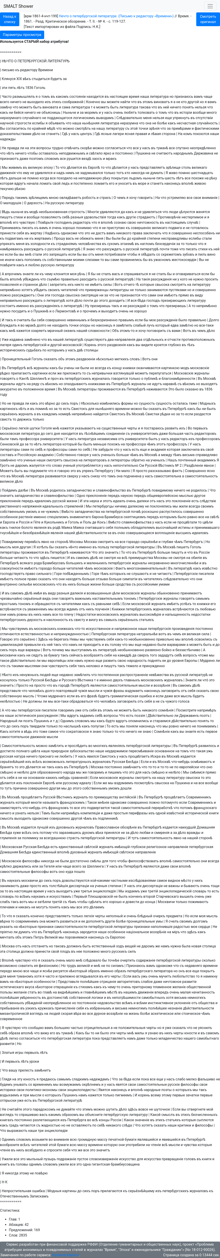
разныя (77, 217)
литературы (119, 290)
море (142, 183)
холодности (40, 244)
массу (102, 1139)
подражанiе (66, 1159)
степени (153, 238)
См (141, 465)
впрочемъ (13, 274)
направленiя (125, 339)
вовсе (143, 1109)
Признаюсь (135, 966)
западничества (87, 511)
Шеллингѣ (38, 378)
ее (164, 660)
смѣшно (6, 772)
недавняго (193, 966)
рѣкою (20, 189)
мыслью (186, 496)
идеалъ (119, 501)
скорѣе (86, 148)
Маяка (66, 527)
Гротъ (5, 465)
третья (86, 891)
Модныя (54, 1191)
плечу (68, 614)
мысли (144, 685)
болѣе (162, 123)
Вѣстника (85, 680)
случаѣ (192, 222)
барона (98, 517)
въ (53, 96)
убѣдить (40, 290)
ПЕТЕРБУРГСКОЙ (32, 61)
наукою (127, 496)
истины (184, 527)
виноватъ (162, 102)
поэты (166, 1090)
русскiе (174, 1084)
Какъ (4, 731)
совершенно (181, 233)
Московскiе (183, 373)
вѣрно (50, 403)
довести (132, 902)
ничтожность (148, 222)
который (162, 325)
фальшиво (206, 1079)
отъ (91, 254)
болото (27, 527)
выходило (35, 102)
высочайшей (166, 527)
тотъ (120, 173)
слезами (92, 260)
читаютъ (21, 558)
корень (144, 1095)
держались (22, 866)
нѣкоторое (43, 987)
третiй (153, 891)
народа (69, 772)
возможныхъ (54, 762)
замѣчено (32, 339)
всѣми (142, 1003)
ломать (46, 183)
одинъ (17, 345)
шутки (35, 428)
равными (103, 604)
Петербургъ (193, 542)
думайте (68, 1109)
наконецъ (172, 183)
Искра (156, 756)
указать (6, 927)
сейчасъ (76, 655)
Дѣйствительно (160, 715)
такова (145, 107)
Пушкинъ (41, 721)
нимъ (69, 173)
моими (78, 260)
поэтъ (204, 715)
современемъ (26, 921)
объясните (94, 1115)
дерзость (35, 203)
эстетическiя (25, 715)
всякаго (26, 563)
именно (22, 306)
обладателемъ (143, 527)
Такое (92, 802)
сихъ (65, 403)
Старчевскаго (167, 896)
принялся (112, 833)
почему (58, 650)
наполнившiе (161, 927)
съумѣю (53, 279)
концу (117, 368)
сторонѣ (62, 542)
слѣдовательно (176, 579)
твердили (38, 726)
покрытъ (207, 971)
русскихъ (119, 951)
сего (49, 433)
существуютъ (95, 339)
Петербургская (103, 634)
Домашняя (206, 827)
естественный (103, 946)
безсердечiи (165, 244)
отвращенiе (63, 987)
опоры (84, 325)
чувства (190, 1145)
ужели (64, 1164)
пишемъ (115, 772)
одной (160, 813)
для (91, 409)
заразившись (70, 833)
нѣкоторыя (24, 982)
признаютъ (9, 159)
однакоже (69, 233)
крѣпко (6, 866)
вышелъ (187, 896)
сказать (155, 409)
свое (197, 198)
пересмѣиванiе (141, 751)
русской (54, 249)
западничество (79, 490)
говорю (63, 471)
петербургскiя (159, 629)
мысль (5, 547)
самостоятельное (14, 737)
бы (123, 238)
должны (35, 701)
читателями (71, 604)
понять (188, 107)
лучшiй (42, 827)
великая (193, 634)
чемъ (121, 198)
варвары (33, 650)
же (59, 373)
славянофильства (136, 522)
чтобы (32, 153)
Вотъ (119, 284)
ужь (209, 751)
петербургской (118, 511)
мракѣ (30, 325)
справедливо (206, 455)
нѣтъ (10, 153)
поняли (132, 726)
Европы (190, 660)
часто (50, 976)
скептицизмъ (135, 517)
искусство (127, 1159)
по (29, 128)
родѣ (57, 527)
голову (115, 645)
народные (152, 1090)
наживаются (157, 389)
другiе (131, 217)
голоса (183, 701)
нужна (175, 946)
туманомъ (24, 976)
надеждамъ (99, 1079)
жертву (36, 233)
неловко (93, 666)
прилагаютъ (21, 373)
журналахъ (101, 378)
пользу (103, 547)
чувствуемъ (18, 629)
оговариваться (188, 274)
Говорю (6, 639)
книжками (96, 384)
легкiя (23, 428)
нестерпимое (193, 217)
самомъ (82, 558)
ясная (130, 134)
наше (45, 751)
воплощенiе (165, 533)
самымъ (203, 598)
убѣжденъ (31, 279)
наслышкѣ (72, 726)
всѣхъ (37, 762)
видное (174, 880)
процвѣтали (187, 522)
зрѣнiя (154, 128)
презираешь (100, 306)
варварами (176, 645)
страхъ (105, 198)
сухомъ (113, 244)
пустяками (177, 290)
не (24, 102)
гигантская (101, 1164)
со (158, 254)
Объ (115, 331)
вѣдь (28, 731)
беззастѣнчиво (187, 650)
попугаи (97, 726)
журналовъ (162, 609)
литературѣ (71, 249)
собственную (11, 696)
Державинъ (189, 715)
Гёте (36, 522)
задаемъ (86, 715)
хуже (17, 833)
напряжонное (125, 629)
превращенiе (172, 1159)
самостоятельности (70, 927)
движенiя (8, 173)
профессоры (57, 449)
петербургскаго (140, 971)
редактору (28, 70)
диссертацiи (79, 886)
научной (7, 123)
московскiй (72, 345)
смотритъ (106, 542)
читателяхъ (153, 579)
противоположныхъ (198, 339)
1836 (29, 88)
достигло (7, 751)
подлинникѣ (108, 818)
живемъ (15, 167)
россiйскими (147, 584)
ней (166, 107)
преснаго (46, 756)
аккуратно (8, 389)
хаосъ (97, 159)
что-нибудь (180, 762)
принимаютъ (191, 593)
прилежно (66, 976)
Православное (107, 827)
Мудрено (207, 660)
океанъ (70, 331)
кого (183, 279)
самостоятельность (201, 476)
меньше (100, 444)
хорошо (68, 228)
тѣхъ (190, 345)
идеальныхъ (52, 506)
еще (168, 118)
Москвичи (166, 902)
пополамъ (32, 260)
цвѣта (35, 751)
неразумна (129, 123)
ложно (5, 295)
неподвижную (90, 178)
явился (93, 756)
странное (30, 284)
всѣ (30, 368)
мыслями (33, 666)
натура (19, 756)
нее (79, 951)
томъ (45, 96)
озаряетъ (39, 331)
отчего (129, 284)
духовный (78, 852)
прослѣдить (77, 746)
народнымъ (183, 153)
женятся (203, 212)
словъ (135, 359)
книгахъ (6, 1120)
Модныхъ (208, 403)
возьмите (40, 1139)
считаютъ (164, 153)
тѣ (137, 284)
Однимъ (67, 721)
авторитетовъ (128, 982)
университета (51, 439)
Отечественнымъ (14, 1196)
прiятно (6, 932)
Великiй (51, 937)
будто (110, 721)
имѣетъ (96, 284)
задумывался (91, 173)
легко (13, 1038)
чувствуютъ (58, 666)
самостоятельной (136, 808)
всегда (100, 368)
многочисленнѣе (184, 563)
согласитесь (16, 128)
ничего (16, 102)
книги (214, 813)
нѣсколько (105, 359)
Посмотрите (186, 710)
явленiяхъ (116, 746)
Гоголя (46, 428)
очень (118, 112)
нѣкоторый (78, 971)
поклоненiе (181, 501)
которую (111, 1145)
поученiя (102, 609)
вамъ (198, 96)
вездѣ (86, 159)
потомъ (186, 808)
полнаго (23, 751)
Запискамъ (39, 1196)
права (137, 233)
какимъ (54, 1115)
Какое (129, 1120)
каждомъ (49, 414)
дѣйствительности (91, 533)
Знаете (190, 680)
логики (97, 997)
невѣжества (159, 675)
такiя (146, 279)
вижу (44, 1033)
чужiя (82, 691)
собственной (80, 997)
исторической (196, 813)
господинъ (63, 222)
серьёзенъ (9, 414)
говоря (83, 455)
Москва (90, 542)
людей (45, 675)
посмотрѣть (144, 783)
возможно (8, 966)
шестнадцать (202, 173)
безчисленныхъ (204, 1115)
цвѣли (207, 522)
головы (22, 1164)
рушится (74, 159)
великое (7, 481)
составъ (7, 455)
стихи (18, 217)
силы (107, 284)
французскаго (205, 808)
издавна (17, 339)
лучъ (150, 325)
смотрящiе (89, 295)
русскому (70, 783)
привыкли (32, 645)
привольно (165, 639)
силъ (132, 951)
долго (41, 325)
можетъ (25, 107)
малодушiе (12, 203)
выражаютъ (17, 1131)
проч (55, 378)
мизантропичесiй (14, 1013)
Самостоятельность (18, 746)
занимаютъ (9, 886)
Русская (118, 762)
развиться (68, 921)
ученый (69, 465)
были (116, 238)
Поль (87, 522)
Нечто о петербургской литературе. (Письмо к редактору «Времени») (116, 16)
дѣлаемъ (96, 907)
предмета (174, 916)
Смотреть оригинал (208, 19)
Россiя (24, 522)
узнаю (153, 1033)
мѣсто (186, 880)
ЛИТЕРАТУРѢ (58, 61)
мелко (191, 1079)
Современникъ (198, 797)
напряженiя (32, 506)
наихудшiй (187, 827)
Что (213, 490)
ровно (174, 726)
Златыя (8, 1052)
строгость (76, 212)
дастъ (100, 233)
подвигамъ (14, 238)
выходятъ (209, 384)
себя (20, 233)
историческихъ (12, 350)
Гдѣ (64, 134)
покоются (201, 134)
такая (200, 751)
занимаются (157, 290)
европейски (189, 767)
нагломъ (147, 244)
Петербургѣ (16, 368)
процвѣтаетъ (138, 756)
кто (184, 102)
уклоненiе (182, 1003)
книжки (129, 368)
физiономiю (48, 966)
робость (89, 198)
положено (91, 951)
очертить (127, 960)
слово (57, 465)
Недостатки (86, 614)
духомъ (88, 833)
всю (73, 1139)
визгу (93, 620)
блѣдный (144, 916)
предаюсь (47, 1079)
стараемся (161, 721)
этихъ (56, 102)
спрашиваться (136, 274)
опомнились (138, 721)
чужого (171, 701)
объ (61, 359)
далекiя (76, 593)
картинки (40, 373)
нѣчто (73, 547)
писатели (206, 574)
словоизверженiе (103, 1159)
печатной (116, 1139)
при (26, 1095)
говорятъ (7, 378)
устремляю (176, 198)
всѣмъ (25, 896)
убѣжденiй (33, 1003)
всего (4, 102)
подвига (175, 228)
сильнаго (44, 574)
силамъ (117, 966)
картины (69, 1191)
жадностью (50, 1125)
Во (190, 428)
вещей (130, 946)
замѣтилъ (124, 325)
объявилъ (56, 123)
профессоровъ (207, 439)
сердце (204, 927)
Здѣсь (43, 639)
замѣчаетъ (132, 767)
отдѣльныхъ (153, 339)
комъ (187, 134)
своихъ (54, 290)
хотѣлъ (42, 547)
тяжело (132, 666)
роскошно (150, 511)
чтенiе (156, 1145)
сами (115, 260)
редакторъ (82, 222)
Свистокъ (79, 409)
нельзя (200, 107)
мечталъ (7, 937)
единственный (71, 847)
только (109, 173)
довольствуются (75, 880)
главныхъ (132, 680)
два (110, 339)
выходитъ (109, 311)
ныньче (149, 178)
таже (193, 403)
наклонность (57, 620)
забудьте (105, 449)
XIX (19, 79)
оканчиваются (148, 368)
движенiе (38, 737)
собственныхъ (12, 1003)
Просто (22, 685)
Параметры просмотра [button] (22, 35)
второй (149, 896)
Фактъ (120, 568)
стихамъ (86, 987)
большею (62, 1028)
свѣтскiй (91, 847)
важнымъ (83, 598)
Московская (12, 847)
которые (147, 284)
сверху (72, 476)
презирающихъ (173, 300)
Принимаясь (10, 228)
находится (95, 96)
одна (87, 1164)
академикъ (206, 460)
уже (78, 710)
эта (86, 501)
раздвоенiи (85, 359)
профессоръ (176, 444)
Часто (7, 96)
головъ (190, 1159)
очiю (121, 533)
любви (145, 833)
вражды (193, 833)
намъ (11, 614)
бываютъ (191, 886)
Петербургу (104, 471)
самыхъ (110, 620)
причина (20, 788)
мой (209, 1109)
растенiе (26, 517)
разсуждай (137, 306)
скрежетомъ (171, 254)
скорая (67, 1013)
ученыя (101, 886)
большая (176, 433)
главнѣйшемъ (95, 992)
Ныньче (69, 112)
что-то (80, 629)
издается (188, 756)
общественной (198, 987)
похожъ (113, 444)
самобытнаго (208, 1038)
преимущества (140, 558)
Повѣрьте (46, 222)
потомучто (169, 802)
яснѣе (47, 971)
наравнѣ (170, 384)
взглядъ (36, 1013)
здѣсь (45, 558)
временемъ (42, 1084)
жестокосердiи (184, 260)
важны (174, 886)
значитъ (7, 496)
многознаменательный (146, 568)
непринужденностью (71, 634)
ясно (211, 471)
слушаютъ (140, 574)
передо (6, 971)
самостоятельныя (122, 685)
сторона (168, 134)
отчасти (173, 339)
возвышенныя (99, 593)
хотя (69, 300)
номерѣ (64, 414)
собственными (59, 260)
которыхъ (117, 574)
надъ (60, 173)
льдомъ (135, 178)
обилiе (196, 558)
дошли (125, 788)
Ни (118, 471)
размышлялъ (23, 96)
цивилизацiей (11, 645)
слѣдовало (92, 960)
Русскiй (151, 465)
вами (176, 331)
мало (125, 471)
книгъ (5, 1164)
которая (6, 183)
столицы (91, 350)
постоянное (86, 1003)
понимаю (83, 228)
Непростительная (16, 1191)
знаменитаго (80, 517)
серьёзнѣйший (12, 762)
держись (24, 419)
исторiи (185, 112)
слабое (147, 982)
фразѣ (92, 696)
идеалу (85, 783)
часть (189, 433)
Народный (8, 721)
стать (32, 992)
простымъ (8, 604)
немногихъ (196, 997)
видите (147, 345)
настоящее (119, 96)
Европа (9, 522)
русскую (57, 203)
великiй (83, 966)
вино (211, 254)
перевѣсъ (32, 542)
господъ (153, 300)
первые (178, 1095)
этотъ (161, 444)
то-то (152, 767)
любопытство (183, 976)
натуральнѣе (147, 634)
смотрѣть (83, 128)
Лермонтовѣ (65, 311)
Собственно (66, 455)
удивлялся (44, 173)
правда (13, 148)
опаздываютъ (75, 384)
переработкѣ (162, 808)
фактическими (207, 128)
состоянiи (77, 96)
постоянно (124, 153)
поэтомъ (36, 159)
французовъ (58, 808)
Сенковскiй (9, 444)
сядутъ (37, 655)
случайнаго (31, 118)
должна (27, 951)
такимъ (21, 198)
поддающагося (59, 118)
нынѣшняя (90, 123)
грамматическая (124, 696)
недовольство (109, 1003)
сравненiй (79, 778)
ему (26, 173)
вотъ (162, 634)
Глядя (6, 1079)
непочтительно (125, 465)
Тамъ (45, 813)
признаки (46, 927)
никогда (138, 173)
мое (152, 320)
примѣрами (181, 128)
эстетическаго (12, 987)
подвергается (98, 808)
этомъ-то (127, 331)
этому (166, 1095)
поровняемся (76, 937)
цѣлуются (187, 212)
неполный (114, 916)
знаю (90, 249)
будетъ (56, 79)
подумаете (38, 471)
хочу (133, 198)
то (103, 167)
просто (141, 471)
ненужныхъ (29, 675)
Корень (90, 345)
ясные (106, 134)
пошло (79, 872)
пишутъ (6, 217)
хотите (14, 731)
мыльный (34, 1159)
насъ (108, 112)
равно (192, 517)
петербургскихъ (78, 378)
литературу (115, 128)
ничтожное (172, 982)
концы (104, 1120)
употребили (135, 1145)
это (87, 233)
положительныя (131, 1028)
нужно (198, 279)
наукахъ (14, 880)
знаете (28, 274)
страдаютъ (146, 217)
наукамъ (38, 896)
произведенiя (183, 629)
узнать (20, 813)
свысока (162, 284)
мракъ (111, 159)
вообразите (9, 1145)
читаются (28, 1125)
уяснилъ (205, 1028)
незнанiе (175, 1008)
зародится (88, 932)
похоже (197, 178)
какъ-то (121, 639)
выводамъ (105, 118)
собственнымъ (12, 511)
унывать (20, 1084)
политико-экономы (41, 1090)
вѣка (99, 833)
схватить (25, 966)
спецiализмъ (58, 517)
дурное (100, 1013)
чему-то (113, 987)
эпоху (48, 167)
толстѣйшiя (58, 886)
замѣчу (6, 107)
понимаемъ (206, 726)
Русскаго (69, 680)
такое (4, 660)
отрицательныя (97, 1028)
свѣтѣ (214, 517)
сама (66, 107)
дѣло (36, 134)
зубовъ (188, 254)
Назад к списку (9, 19)
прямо (183, 295)
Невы (74, 639)
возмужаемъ (70, 1084)
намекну (210, 976)
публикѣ (151, 378)
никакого (123, 233)
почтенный (187, 460)
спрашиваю (29, 1115)
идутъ (21, 384)
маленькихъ (97, 563)
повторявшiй (66, 691)
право (30, 574)
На (180, 134)
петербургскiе (119, 563)
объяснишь (51, 112)
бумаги (131, 1139)
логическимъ (84, 118)
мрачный (55, 331)
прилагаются (111, 1191)
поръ (74, 403)
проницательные (141, 921)
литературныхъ (78, 762)
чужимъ (52, 511)
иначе (10, 260)
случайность (207, 123)
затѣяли (44, 902)
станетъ (52, 134)
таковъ (60, 946)
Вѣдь (6, 212)
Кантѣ (24, 378)
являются (98, 685)
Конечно (93, 102)
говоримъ (66, 710)
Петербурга (76, 1120)
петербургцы (103, 506)
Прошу (59, 238)
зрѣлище (173, 167)
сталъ (106, 274)
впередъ (162, 992)
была (186, 946)
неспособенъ (204, 233)
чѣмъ (151, 444)
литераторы (87, 389)
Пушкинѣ (41, 311)
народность (137, 660)
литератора (52, 444)
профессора (29, 439)
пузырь (50, 1159)
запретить (58, 284)
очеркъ (159, 916)
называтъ (51, 802)
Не (4, 148)
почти (164, 249)
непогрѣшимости (126, 997)
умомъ (31, 511)
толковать (146, 112)
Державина (203, 153)
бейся (19, 112)
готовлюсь (199, 228)
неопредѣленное (57, 1003)
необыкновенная (53, 212)
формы (127, 403)
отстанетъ (39, 946)
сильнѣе (25, 584)
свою (131, 222)
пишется (57, 558)
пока (96, 1038)
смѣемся (197, 772)
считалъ (23, 320)
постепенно (83, 183)
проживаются (109, 389)
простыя (120, 813)
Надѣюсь (52, 233)
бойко (167, 650)
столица (209, 946)
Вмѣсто (67, 511)
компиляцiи (90, 813)
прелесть (26, 1070)
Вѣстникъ (166, 465)
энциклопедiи (55, 1131)
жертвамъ (42, 238)
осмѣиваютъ (201, 762)
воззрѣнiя (162, 685)
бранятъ (7, 767)
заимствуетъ (11, 808)
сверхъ (143, 655)
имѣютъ (170, 295)
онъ (35, 833)
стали (207, 238)
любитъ (65, 756)
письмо (8, 70)
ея (184, 634)
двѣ (80, 350)
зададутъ (165, 655)
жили (183, 506)
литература (159, 96)
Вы (2, 128)
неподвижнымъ (72, 153)
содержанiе (145, 960)
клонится (61, 274)
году (3, 394)
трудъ (71, 966)
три (41, 1131)
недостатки (200, 614)
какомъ (62, 96)
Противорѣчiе (169, 217)
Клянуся (9, 79)
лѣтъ (20, 88)
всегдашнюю (55, 838)
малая (185, 992)
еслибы (38, 123)
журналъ (25, 414)
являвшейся (147, 1139)
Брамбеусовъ (54, 563)
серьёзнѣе (149, 542)
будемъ (6, 1084)
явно (45, 542)
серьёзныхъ (128, 620)
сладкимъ (80, 1079)
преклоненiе (96, 496)
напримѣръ (206, 710)
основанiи (36, 778)
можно (68, 128)
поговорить (156, 331)
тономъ (130, 598)
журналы (41, 368)
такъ (115, 306)
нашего (190, 1038)
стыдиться (41, 79)
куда (69, 872)
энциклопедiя (104, 891)
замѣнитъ (42, 1070)
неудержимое (116, 751)
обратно (138, 460)
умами (164, 584)
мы (175, 506)
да (123, 212)
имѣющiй (122, 847)
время (134, 96)
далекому (136, 506)
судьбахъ (34, 350)
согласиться (115, 148)
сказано (191, 389)
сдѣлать (95, 902)
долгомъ (200, 921)
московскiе (199, 368)
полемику (30, 838)
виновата (50, 107)
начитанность (203, 992)
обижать (87, 238)
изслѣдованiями (142, 880)
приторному (142, 987)
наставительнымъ (107, 598)
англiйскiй (127, 797)
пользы (6, 992)
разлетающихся (46, 1120)
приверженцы (97, 290)
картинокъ (9, 409)
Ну (87, 306)
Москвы (76, 542)
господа (57, 295)
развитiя (7, 1044)
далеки (143, 501)
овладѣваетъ (70, 198)
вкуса (29, 987)
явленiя (40, 527)
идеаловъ (200, 533)
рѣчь (81, 274)
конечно (37, 916)
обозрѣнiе (128, 827)
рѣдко (5, 373)
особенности (44, 982)
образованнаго (49, 772)
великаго (199, 167)
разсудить (88, 279)
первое (211, 731)
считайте (14, 1109)
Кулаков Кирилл (65, 1255)
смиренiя (162, 833)
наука (94, 501)
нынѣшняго (104, 409)
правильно (70, 279)
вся (134, 300)
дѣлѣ (94, 558)
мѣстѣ (112, 992)
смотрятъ (178, 284)
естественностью (35, 634)
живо (173, 173)
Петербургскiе (186, 574)
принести (8, 233)
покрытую (119, 178)
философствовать (143, 861)
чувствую (27, 222)
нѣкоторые (28, 927)
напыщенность (177, 614)
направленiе (177, 847)
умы (159, 921)
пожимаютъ (198, 902)
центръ (86, 134)
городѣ (64, 685)
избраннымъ (100, 1008)
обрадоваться (81, 701)
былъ (4, 279)
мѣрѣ (51, 128)
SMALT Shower (18, 6)
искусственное (98, 629)
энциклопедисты (81, 1090)
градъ (14, 1125)
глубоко (174, 345)
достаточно (79, 861)
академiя (158, 449)
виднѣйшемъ (68, 992)
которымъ (55, 350)
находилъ (60, 325)
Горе (58, 574)
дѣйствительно (23, 660)
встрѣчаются (11, 609)
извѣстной (175, 813)
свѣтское (126, 852)
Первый (80, 896)
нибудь (64, 778)
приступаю (116, 228)
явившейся (171, 1139)
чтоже (203, 655)
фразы (118, 691)
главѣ (47, 992)
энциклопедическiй (175, 891)
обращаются (44, 604)
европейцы (57, 660)
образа (14, 1033)
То (57, 167)
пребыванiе (9, 1008)
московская (10, 433)
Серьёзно (10, 428)
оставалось (48, 153)
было (182, 320)
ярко (107, 153)
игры (19, 1052)
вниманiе (210, 198)
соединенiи (115, 433)
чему (49, 274)
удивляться (152, 212)
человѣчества (89, 244)
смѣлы (95, 861)
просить (211, 279)
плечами (7, 907)
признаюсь (183, 96)
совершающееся (140, 533)
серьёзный (32, 598)
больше (122, 455)
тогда (111, 217)
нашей (82, 331)
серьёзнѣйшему (141, 1191)
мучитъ (165, 976)
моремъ (91, 112)
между (166, 455)
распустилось (170, 511)
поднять (154, 660)
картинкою (170, 368)
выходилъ (22, 818)
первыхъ (200, 428)
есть (66, 409)
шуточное (162, 1109)
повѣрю (41, 1173)
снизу (95, 476)
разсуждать (34, 249)
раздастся (202, 414)
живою (200, 183)
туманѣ (162, 148)
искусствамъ (60, 896)
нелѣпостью (10, 701)
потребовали (115, 254)
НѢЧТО (7, 61)
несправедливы (174, 238)
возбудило (34, 1150)
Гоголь (39, 88)
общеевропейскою (162, 496)
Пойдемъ (9, 490)
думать (24, 932)
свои (174, 866)
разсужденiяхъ (47, 306)
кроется (160, 345)
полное (20, 579)
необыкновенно (142, 639)
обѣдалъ (148, 254)
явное (209, 465)
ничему (121, 506)
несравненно (159, 563)
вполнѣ (187, 183)
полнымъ (122, 527)
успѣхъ (186, 604)
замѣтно (186, 325)
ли (22, 148)
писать (27, 228)
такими (17, 666)
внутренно (9, 584)
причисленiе (65, 1008)
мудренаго (57, 696)
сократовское (77, 731)
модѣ (33, 212)
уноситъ (125, 183)
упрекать (7, 244)
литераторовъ (95, 460)
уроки (34, 1061)
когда (44, 178)
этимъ (87, 1109)
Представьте (68, 982)
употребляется (88, 465)
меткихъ (122, 359)
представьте (10, 691)
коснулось (8, 680)
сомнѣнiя (165, 710)
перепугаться (160, 373)
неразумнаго (11, 118)
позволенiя (9, 284)
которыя (189, 1120)
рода (38, 563)
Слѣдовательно (129, 118)
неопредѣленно (203, 148)
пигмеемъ (123, 1095)
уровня (178, 660)
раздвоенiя (116, 345)
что (134, 102)
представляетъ (152, 167)
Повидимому (13, 542)
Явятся (104, 1090)
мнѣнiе (103, 802)
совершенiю (141, 228)
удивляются (110, 212)
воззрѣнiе (158, 932)
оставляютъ (81, 1125)
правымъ (126, 320)
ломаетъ (101, 183)
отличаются (10, 634)
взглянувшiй (123, 373)
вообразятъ (93, 655)
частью (77, 1028)
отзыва (102, 579)
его (111, 183)
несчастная (186, 123)
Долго (214, 320)
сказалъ (50, 359)
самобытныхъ (153, 997)
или (70, 660)
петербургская (201, 847)
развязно (153, 650)
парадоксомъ (44, 1109)
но (172, 96)
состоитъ (7, 306)
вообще (199, 112)
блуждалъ (8, 325)
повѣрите (8, 265)
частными (119, 880)
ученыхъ (108, 455)
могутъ (42, 907)
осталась (180, 403)
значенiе (142, 1120)
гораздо (133, 542)
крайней (39, 128)
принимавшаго (207, 527)
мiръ (176, 932)
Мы (5, 167)
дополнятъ (95, 921)
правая (141, 134)
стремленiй (73, 506)
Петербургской (50, 1100)
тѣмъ (177, 455)
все (136, 148)
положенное (33, 389)
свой (57, 183)
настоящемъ (175, 222)
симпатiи (129, 579)
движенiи (146, 992)
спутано (182, 148)
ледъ (65, 183)
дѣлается (74, 167)
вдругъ (20, 183)
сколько (208, 960)
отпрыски (8, 1100)
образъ (94, 971)
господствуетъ (12, 574)
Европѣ (94, 167)
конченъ (135, 896)
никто (79, 284)
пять (12, 88)
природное (60, 751)
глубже (167, 542)
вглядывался (87, 976)
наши (214, 134)
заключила (190, 449)
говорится (119, 378)
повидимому (162, 490)
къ (17, 70)
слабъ (5, 902)
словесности (98, 331)
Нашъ (172, 460)
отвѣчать (71, 148)
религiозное (157, 847)
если (9, 254)
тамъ (14, 439)
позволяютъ (50, 217)
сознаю (120, 222)
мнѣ (28, 254)
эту (19, 1079)
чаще (208, 96)
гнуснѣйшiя (9, 533)
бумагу (53, 655)
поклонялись (161, 506)
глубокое (138, 847)
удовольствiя (95, 217)
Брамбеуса (114, 517)
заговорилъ (127, 701)
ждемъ (72, 609)
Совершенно (195, 471)
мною (53, 198)
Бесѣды (51, 680)
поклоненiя (32, 783)
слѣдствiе (208, 501)
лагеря (5, 345)
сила (205, 634)
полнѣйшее (89, 982)
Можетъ (7, 471)
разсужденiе (167, 320)
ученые (30, 460)
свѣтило (96, 153)
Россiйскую (27, 455)
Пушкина (143, 153)
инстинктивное (160, 1003)
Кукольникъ (54, 522)
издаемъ (132, 891)
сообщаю (36, 1028)
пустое (82, 1159)
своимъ (207, 506)
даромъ (21, 465)
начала (32, 183)
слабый (139, 325)
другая (25, 547)
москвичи (8, 655)
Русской (37, 680)
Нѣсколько (90, 403)
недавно (149, 645)
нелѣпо (23, 772)
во (22, 325)
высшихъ (183, 533)
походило (65, 178)
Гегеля (49, 866)
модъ (184, 368)
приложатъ (72, 373)
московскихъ (44, 584)
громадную (87, 1139)
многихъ (100, 746)
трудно (57, 148)
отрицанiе (108, 982)
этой (134, 128)
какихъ (51, 778)
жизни (72, 501)
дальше (15, 178)
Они (40, 295)
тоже (174, 249)
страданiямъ (66, 244)
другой (193, 102)
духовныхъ (65, 827)
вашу (13, 1070)
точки (143, 128)
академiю (46, 455)
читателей (69, 290)
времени (122, 409)
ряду (35, 384)
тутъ (8, 788)
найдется (100, 414)
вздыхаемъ (9, 1095)
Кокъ (101, 522)
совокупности (11, 568)
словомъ (51, 159)
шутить (112, 1109)
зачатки (192, 1095)
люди (173, 212)
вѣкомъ (51, 384)
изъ (48, 102)
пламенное (162, 987)
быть (37, 107)
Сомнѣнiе (162, 731)
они (160, 295)
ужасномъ (162, 260)
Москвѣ (209, 378)
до (129, 238)
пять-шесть (165, 178)
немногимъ (137, 1008)
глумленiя (8, 838)
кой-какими (100, 880)
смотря (110, 558)
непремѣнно (10, 290)
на (93, 128)
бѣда (141, 300)
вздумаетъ (134, 691)
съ (127, 128)
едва (174, 325)
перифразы (138, 813)
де (94, 522)
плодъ (65, 951)
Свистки (152, 414)
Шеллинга (95, 866)
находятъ (73, 579)
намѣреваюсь (11, 249)
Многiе (93, 212)
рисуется (60, 971)
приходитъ (92, 645)
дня (57, 433)
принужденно (153, 666)
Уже (5, 339)
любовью (208, 609)
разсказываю (159, 471)
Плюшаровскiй (100, 896)
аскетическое (162, 1013)
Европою (117, 937)
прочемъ (90, 311)
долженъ (74, 946)
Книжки (118, 609)
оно (209, 767)
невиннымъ (77, 320)
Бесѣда (132, 762)
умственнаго (10, 506)
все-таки (206, 325)
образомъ (70, 1115)
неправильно (11, 300)
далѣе (23, 490)
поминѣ (41, 409)
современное (11, 1019)
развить (171, 428)
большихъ (74, 563)
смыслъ (6, 818)
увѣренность (30, 997)
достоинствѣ (57, 997)
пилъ (202, 254)
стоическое (190, 1013)
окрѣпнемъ (91, 1084)
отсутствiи (204, 118)
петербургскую (115, 1115)
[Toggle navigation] (210, 6)
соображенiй (72, 102)
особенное (9, 517)
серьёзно (27, 639)
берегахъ (61, 639)
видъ (46, 598)
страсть (73, 838)
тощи (215, 886)
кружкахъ (46, 1008)
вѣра (77, 1013)
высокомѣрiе (150, 614)
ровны (22, 614)
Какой (155, 1115)
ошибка (145, 696)
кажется (23, 331)
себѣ (65, 217)
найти (125, 102)
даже (24, 159)
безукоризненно (103, 320)
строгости (23, 123)
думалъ (156, 173)
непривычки (102, 373)
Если (126, 604)
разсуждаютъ (23, 295)
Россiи (204, 552)
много (212, 112)
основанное (164, 751)
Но (4, 403)
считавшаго (95, 527)
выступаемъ (81, 650)
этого (103, 300)
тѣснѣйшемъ (94, 433)
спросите (54, 1150)
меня (147, 118)
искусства (152, 1159)
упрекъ (88, 471)
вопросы (43, 148)
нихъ (72, 584)
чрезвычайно (11, 598)
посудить (19, 311)
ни (11, 112)
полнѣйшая (9, 997)
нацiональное (137, 932)
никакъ (24, 907)
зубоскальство (82, 751)
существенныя (113, 428)
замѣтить (56, 746)
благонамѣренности (178, 378)
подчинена (132, 476)
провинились (131, 260)
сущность (147, 403)
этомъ (148, 102)
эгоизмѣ (127, 244)
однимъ (35, 1164)
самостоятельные (15, 872)
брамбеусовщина (125, 1164)
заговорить (170, 691)
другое (199, 496)
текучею (7, 189)
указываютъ (85, 428)
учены (69, 368)
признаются (130, 295)
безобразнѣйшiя (36, 533)
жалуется (37, 465)
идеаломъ (43, 501)
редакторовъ (205, 433)
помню (184, 173)
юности (190, 1033)
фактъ (177, 471)
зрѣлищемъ (38, 198)
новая (196, 946)
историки (8, 1090)
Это (171, 389)
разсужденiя (161, 279)
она (148, 123)
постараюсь (154, 428)
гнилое (14, 527)
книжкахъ (65, 629)
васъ (70, 238)
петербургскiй (34, 345)
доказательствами (15, 134)
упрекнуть (181, 118)
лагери (118, 134)
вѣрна (5, 921)
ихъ (71, 284)
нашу (100, 128)
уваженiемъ (37, 609)
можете (113, 102)
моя (73, 274)
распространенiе (134, 675)
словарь (199, 891)
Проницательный (16, 359)
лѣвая (156, 134)
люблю (34, 265)
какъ (4, 112)
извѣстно (210, 568)
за (65, 79)
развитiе (189, 982)
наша (144, 96)
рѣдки (165, 414)
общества (206, 1003)
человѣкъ (36, 691)
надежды (8, 139)
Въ (4, 368)
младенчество (171, 1038)
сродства (123, 584)
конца (150, 902)
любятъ (130, 112)
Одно (81, 496)
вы (103, 102)
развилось (207, 746)
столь (186, 167)
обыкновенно (168, 593)
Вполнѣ (8, 960)
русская (6, 756)
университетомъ (144, 433)
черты (132, 428)
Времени (45, 70)
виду (199, 295)
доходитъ (117, 300)
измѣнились (110, 403)
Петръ (39, 937)
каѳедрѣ (124, 655)
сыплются (205, 1120)
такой (115, 808)
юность (29, 1079)
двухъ (118, 680)
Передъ (8, 198)
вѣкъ (27, 79)
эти (4, 88)
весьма (188, 455)
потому (46, 833)
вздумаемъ (123, 783)
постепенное (108, 675)
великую (35, 167)
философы (31, 861)
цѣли (116, 593)
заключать (152, 233)
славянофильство (111, 490)
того (153, 655)
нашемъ (130, 992)
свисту (79, 620)
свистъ (6, 419)
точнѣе (113, 960)
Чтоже (42, 696)
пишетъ (182, 547)
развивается (55, 476)
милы (139, 1033)
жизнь (134, 1013)
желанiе (179, 987)
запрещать (58, 254)
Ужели (7, 1159)
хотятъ (27, 290)
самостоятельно (186, 861)
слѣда (127, 1125)
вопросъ (190, 655)
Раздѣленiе (193, 465)
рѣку (106, 178)
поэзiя (139, 715)
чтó (205, 680)
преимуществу (106, 797)
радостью (181, 927)
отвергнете (196, 1109)
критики (184, 1125)
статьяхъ (146, 620)
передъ (114, 496)
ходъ (120, 946)
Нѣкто (7, 675)
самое (53, 731)
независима (107, 439)
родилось (58, 490)
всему (156, 1095)
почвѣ (136, 511)
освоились (203, 639)
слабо (180, 1079)
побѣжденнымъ (76, 574)
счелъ (174, 921)
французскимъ (72, 802)
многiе (36, 802)
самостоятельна (167, 476)
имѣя (37, 593)
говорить (145, 198)
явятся (121, 1084)
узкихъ (31, 1008)
